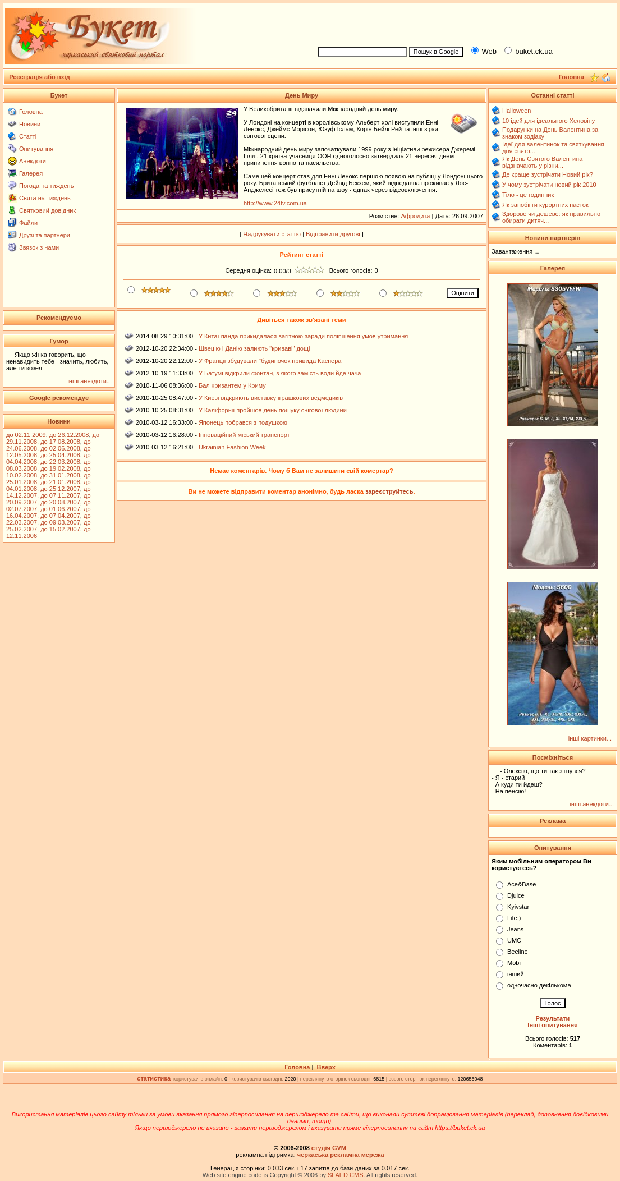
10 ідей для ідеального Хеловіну (548, 120)
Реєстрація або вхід (39, 76)
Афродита (415, 216)
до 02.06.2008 (60, 448)
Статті (27, 136)
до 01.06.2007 (60, 509)
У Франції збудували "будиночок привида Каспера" (271, 360)
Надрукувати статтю (272, 234)
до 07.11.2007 (60, 495)
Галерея (31, 173)
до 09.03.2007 (60, 522)
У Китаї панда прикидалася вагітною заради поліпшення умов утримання (303, 336)
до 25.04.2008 (60, 455)
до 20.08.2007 (60, 502)
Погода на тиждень (46, 185)
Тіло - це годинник (528, 194)
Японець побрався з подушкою (243, 422)
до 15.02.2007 (60, 529)
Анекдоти (32, 161)
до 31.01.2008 (60, 475)
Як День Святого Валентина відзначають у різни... (542, 162)
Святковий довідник (47, 210)
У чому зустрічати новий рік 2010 (549, 184)
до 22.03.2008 (60, 461)
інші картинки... (590, 738)
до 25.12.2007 (60, 488)
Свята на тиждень (45, 198)
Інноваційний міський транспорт (244, 434)
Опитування (36, 148)
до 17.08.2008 (60, 441)
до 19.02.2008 (60, 468)
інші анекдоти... (89, 381)
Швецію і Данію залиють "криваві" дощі (254, 348)
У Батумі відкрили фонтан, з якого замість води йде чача (280, 373)
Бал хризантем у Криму (232, 385)
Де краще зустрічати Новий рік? (547, 174)
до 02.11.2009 (26, 434)
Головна (31, 111)
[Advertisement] (462, 23)
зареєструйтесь (389, 491)
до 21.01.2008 (60, 482)
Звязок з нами (39, 247)
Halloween (516, 110)
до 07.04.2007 (60, 515)
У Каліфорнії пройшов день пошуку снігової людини (273, 410)
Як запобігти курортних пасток (545, 204)
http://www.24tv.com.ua (275, 203)
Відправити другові (333, 234)
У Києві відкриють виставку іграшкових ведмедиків (271, 397)
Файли (28, 222)
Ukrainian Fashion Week (232, 447)
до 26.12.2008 (69, 434)
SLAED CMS (346, 1174)
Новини (29, 124)
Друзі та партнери (44, 235)
